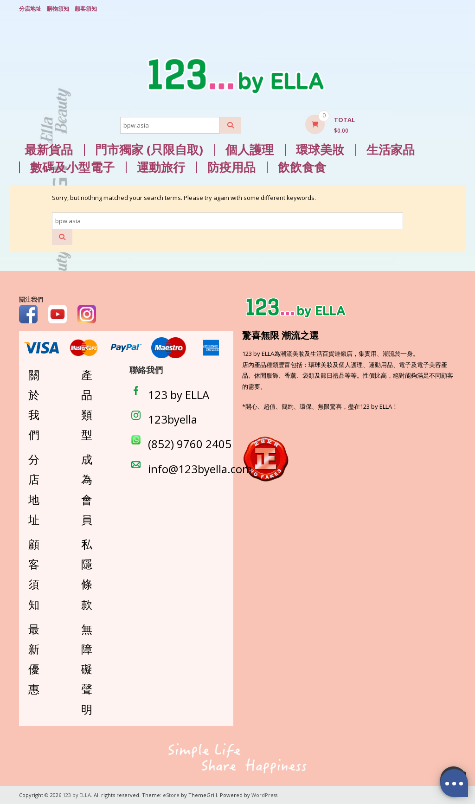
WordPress (265, 794)
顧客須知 (86, 8)
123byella (172, 418)
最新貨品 (49, 149)
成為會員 (86, 489)
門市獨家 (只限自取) (149, 149)
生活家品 (390, 149)
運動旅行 (161, 167)
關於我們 (33, 404)
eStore (171, 794)
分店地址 (30, 8)
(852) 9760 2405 (189, 443)
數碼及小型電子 (72, 167)
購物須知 (58, 8)
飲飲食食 (302, 167)
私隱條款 (86, 573)
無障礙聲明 (86, 668)
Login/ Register (451, 9)
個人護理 (249, 149)
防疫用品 (231, 167)
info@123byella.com (200, 468)
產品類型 (86, 404)
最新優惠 (33, 658)
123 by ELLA (178, 394)
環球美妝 (320, 149)
